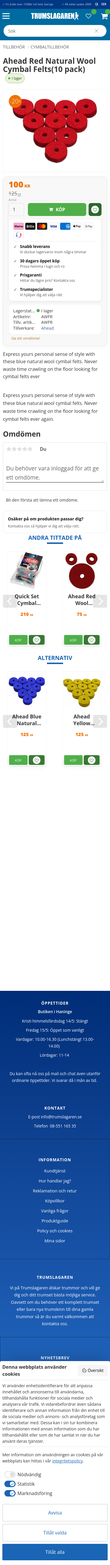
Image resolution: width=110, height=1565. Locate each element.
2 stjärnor (14, 449)
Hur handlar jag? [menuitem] (55, 1181)
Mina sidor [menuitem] (55, 1241)
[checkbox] (21, 1474)
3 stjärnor (19, 449)
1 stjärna (8, 449)
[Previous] (10, 601)
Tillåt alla (55, 1552)
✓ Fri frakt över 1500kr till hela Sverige (27, 4)
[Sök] (96, 31)
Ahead (47, 328)
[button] (7, 16)
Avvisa (55, 1512)
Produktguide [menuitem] (55, 1221)
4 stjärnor (24, 449)
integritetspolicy (67, 1461)
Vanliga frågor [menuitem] (54, 1211)
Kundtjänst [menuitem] (55, 1171)
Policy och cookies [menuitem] (55, 1231)
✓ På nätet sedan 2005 (77, 4)
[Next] (100, 601)
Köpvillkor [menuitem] (55, 1201)
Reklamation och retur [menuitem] (55, 1191)
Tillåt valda (55, 1532)
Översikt (93, 1370)
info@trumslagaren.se (61, 1117)
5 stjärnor (30, 449)
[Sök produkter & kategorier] (55, 31)
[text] (55, 185)
